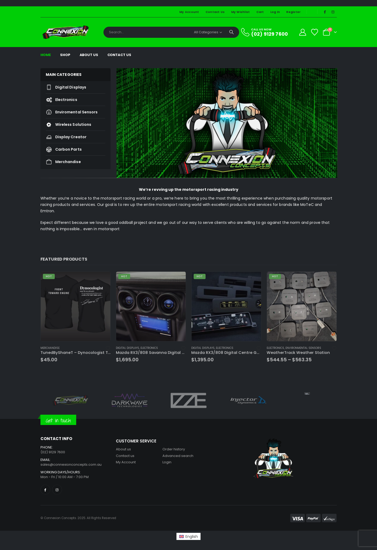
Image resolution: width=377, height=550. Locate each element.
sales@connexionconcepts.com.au (71, 464)
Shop (65, 54)
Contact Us (215, 12)
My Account (189, 12)
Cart (260, 12)
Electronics (59, 99)
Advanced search (177, 455)
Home (45, 54)
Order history (173, 449)
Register (293, 12)
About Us (89, 54)
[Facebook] (324, 11)
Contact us (125, 455)
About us (123, 449)
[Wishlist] (314, 32)
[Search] (231, 32)
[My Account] (302, 32)
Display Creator (63, 137)
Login (166, 462)
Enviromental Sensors (69, 112)
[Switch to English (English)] (188, 536)
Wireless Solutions (66, 124)
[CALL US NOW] (267, 32)
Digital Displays (63, 87)
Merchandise (60, 161)
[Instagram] (333, 11)
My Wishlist (240, 12)
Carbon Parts (61, 149)
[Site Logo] (65, 32)
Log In (275, 12)
